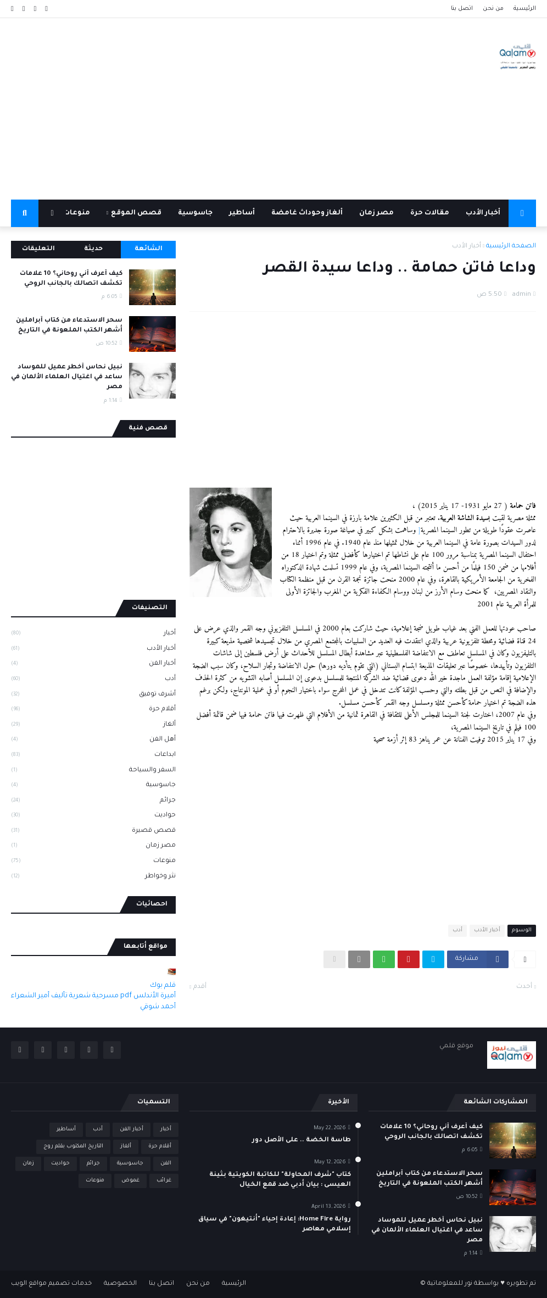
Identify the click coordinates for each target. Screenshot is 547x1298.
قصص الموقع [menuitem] (136, 213)
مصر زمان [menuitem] (376, 213)
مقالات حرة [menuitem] (429, 213)
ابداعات (93, 755)
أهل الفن (93, 740)
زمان (28, 1164)
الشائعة (149, 249)
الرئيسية (524, 8)
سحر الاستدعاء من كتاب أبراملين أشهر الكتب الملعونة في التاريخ (69, 325)
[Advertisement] (211, 109)
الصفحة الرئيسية (511, 246)
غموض (130, 1181)
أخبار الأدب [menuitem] (483, 213)
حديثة (93, 249)
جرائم (93, 801)
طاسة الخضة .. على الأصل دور (301, 1140)
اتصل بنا (462, 8)
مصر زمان (93, 846)
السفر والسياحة (93, 771)
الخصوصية (120, 1284)
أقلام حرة (93, 710)
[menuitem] (522, 213)
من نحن (493, 8)
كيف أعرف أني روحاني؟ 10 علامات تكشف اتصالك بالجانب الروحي (71, 279)
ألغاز (93, 725)
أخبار (93, 634)
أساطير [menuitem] (242, 213)
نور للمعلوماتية (449, 1284)
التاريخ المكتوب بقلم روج (73, 1147)
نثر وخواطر (93, 877)
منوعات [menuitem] (76, 213)
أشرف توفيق (93, 695)
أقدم (199, 987)
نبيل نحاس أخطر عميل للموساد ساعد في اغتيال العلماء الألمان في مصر (66, 377)
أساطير (66, 1129)
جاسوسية (93, 786)
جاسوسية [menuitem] (195, 213)
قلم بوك (163, 986)
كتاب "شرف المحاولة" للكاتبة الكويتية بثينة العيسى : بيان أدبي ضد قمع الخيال (280, 1180)
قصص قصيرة (93, 831)
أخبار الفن (93, 664)
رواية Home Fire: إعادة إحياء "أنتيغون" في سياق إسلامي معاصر (274, 1224)
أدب (457, 930)
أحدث (524, 987)
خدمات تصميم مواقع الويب (51, 1284)
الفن (165, 1164)
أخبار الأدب (466, 246)
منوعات (93, 862)
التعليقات (38, 249)
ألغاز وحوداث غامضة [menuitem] (307, 213)
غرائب (164, 1181)
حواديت (93, 816)
